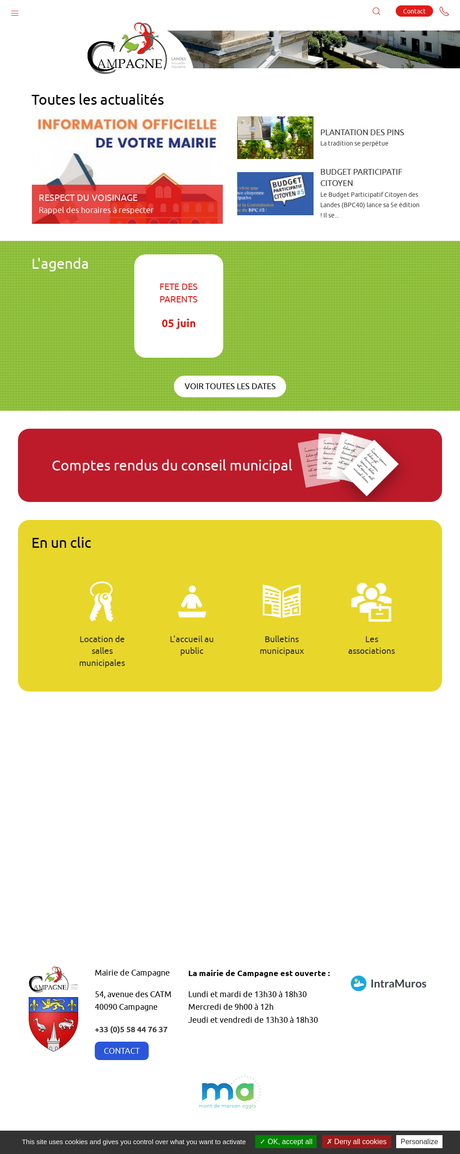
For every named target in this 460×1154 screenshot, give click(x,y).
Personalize (419, 1141)
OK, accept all (286, 1141)
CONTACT (122, 1051)
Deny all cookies (357, 1141)
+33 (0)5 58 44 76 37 (131, 1029)
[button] (14, 11)
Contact (414, 11)
